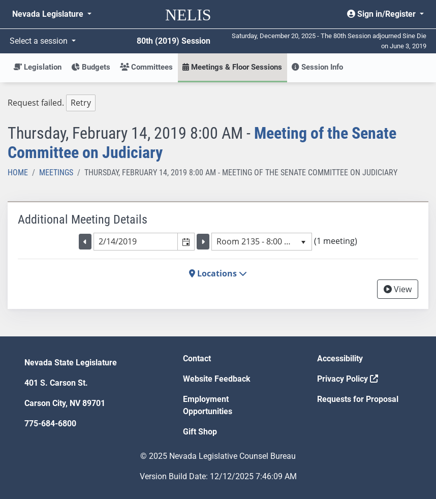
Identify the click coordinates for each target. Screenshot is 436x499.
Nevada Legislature (48, 14)
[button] (185, 241)
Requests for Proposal (357, 399)
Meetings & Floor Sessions (232, 67)
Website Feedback (217, 379)
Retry (81, 102)
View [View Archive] (398, 289)
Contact (197, 358)
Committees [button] (146, 67)
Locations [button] (218, 273)
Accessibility (340, 358)
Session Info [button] (317, 67)
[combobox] (135, 241)
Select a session (40, 41)
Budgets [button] (90, 67)
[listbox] (261, 241)
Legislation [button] (37, 67)
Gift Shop (200, 431)
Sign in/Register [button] (382, 14)
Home (18, 172)
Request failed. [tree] (52, 103)
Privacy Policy (347, 379)
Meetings (56, 172)
